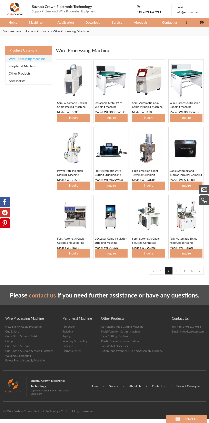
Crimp (9, 345)
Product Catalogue (188, 390)
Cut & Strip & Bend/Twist (21, 340)
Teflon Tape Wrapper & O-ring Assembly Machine (132, 355)
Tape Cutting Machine (114, 340)
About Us (135, 390)
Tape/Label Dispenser (114, 350)
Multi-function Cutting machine (120, 335)
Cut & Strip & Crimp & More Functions (29, 355)
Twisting (67, 335)
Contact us (159, 390)
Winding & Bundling (75, 345)
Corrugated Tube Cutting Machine (122, 330)
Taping (66, 340)
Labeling (67, 350)
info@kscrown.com (192, 335)
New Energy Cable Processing (23, 330)
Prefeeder (68, 330)
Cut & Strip (12, 335)
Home (94, 390)
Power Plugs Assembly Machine (25, 364)
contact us (42, 299)
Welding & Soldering (18, 359)
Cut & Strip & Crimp (17, 350)
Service (113, 390)
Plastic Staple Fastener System (120, 345)
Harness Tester (71, 355)
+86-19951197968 (189, 330)
